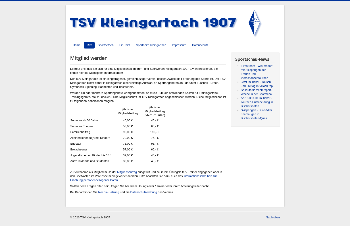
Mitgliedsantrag (127, 172)
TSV (89, 45)
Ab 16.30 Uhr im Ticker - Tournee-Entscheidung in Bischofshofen (257, 102)
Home (77, 45)
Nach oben (273, 217)
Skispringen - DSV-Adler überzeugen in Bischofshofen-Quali (256, 114)
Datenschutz (200, 45)
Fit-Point (124, 45)
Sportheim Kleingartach (151, 45)
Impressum (179, 45)
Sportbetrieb (106, 45)
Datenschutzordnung (143, 192)
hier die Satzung (108, 192)
